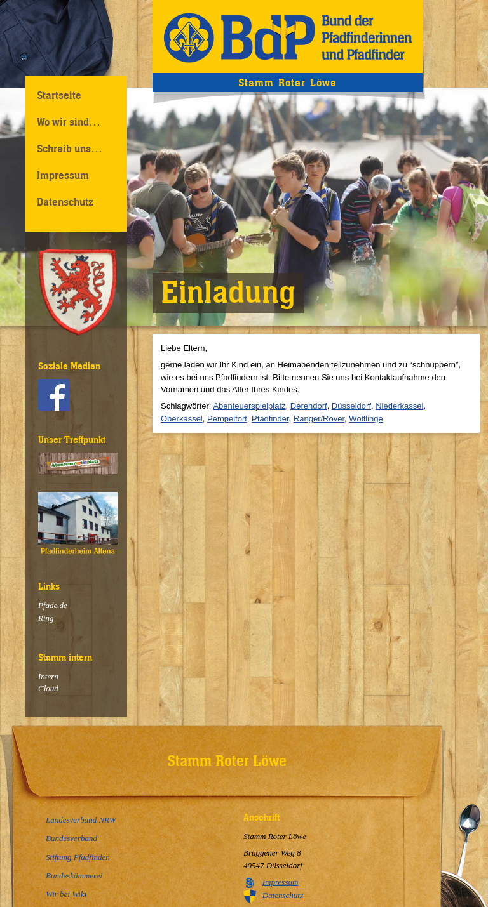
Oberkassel (182, 418)
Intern (48, 676)
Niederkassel (399, 406)
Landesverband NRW (81, 819)
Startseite (59, 95)
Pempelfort (227, 418)
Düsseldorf (351, 406)
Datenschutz (65, 201)
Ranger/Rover (319, 418)
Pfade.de (52, 605)
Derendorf (308, 406)
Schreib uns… (69, 148)
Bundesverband (71, 838)
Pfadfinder (270, 418)
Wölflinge (366, 418)
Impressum (63, 175)
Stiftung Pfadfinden (78, 857)
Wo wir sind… (68, 122)
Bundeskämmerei (74, 875)
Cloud (48, 688)
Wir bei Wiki (66, 894)
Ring (46, 618)
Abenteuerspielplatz (249, 406)
